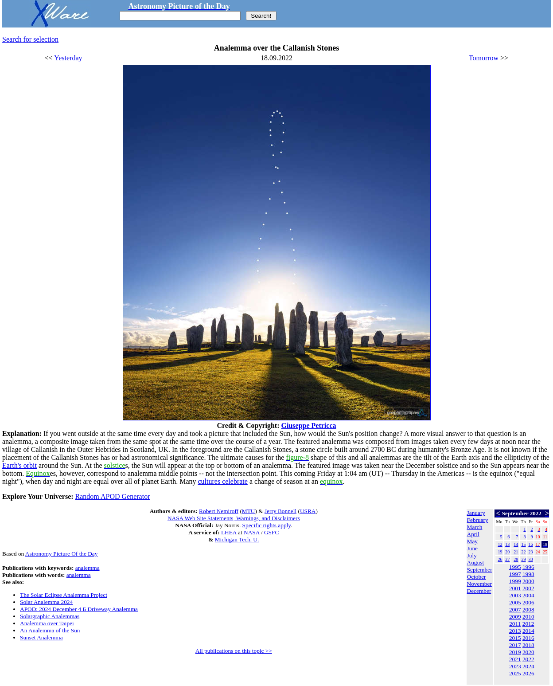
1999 (515, 581)
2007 (515, 609)
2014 (528, 630)
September (479, 569)
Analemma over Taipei (47, 623)
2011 (515, 623)
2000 (528, 581)
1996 (528, 567)
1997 (515, 574)
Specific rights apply (266, 525)
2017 (515, 645)
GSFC (271, 532)
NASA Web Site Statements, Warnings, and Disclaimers (233, 518)
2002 (528, 588)
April (473, 534)
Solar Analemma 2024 (46, 602)
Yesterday (68, 58)
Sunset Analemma (41, 637)
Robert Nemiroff (218, 511)
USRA (308, 511)
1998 (528, 574)
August (475, 562)
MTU (248, 511)
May (472, 541)
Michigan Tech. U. (237, 539)
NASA (252, 532)
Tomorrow (483, 58)
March (475, 527)
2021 (515, 659)
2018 (528, 645)
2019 (515, 652)
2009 (515, 616)
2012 (528, 623)
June (472, 548)
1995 (515, 567)
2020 (528, 652)
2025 (515, 673)
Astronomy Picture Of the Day (61, 553)
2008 (528, 609)
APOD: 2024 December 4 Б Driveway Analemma (79, 609)
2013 (515, 630)
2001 (515, 588)
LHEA (229, 532)
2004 (528, 595)
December (479, 591)
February (477, 520)
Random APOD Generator (112, 496)
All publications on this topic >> (233, 650)
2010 (528, 616)
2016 (528, 638)
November (479, 583)
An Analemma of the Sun (50, 630)
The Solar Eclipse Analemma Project (63, 595)
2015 (515, 638)
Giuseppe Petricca (308, 425)
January (476, 513)
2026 (528, 673)
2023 (515, 666)
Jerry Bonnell (280, 511)
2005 (515, 602)
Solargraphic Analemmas (49, 616)
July (472, 555)
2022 (528, 659)
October (476, 576)
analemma (87, 567)
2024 (528, 666)
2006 (528, 602)
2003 (515, 595)
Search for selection (30, 39)
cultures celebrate (223, 481)
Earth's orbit (19, 465)
